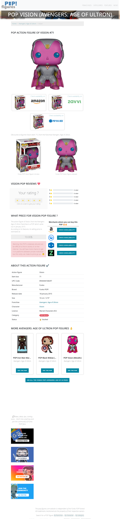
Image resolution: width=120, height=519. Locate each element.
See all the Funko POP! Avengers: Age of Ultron (47, 377)
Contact (67, 516)
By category (79, 512)
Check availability (67, 226)
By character (69, 512)
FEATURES (108, 5)
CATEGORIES (98, 5)
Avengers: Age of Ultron (48, 299)
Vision (41, 303)
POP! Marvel (44, 312)
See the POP (22, 367)
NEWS (115, 5)
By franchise (58, 512)
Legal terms (75, 516)
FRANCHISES (87, 5)
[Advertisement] (60, 396)
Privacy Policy (86, 516)
